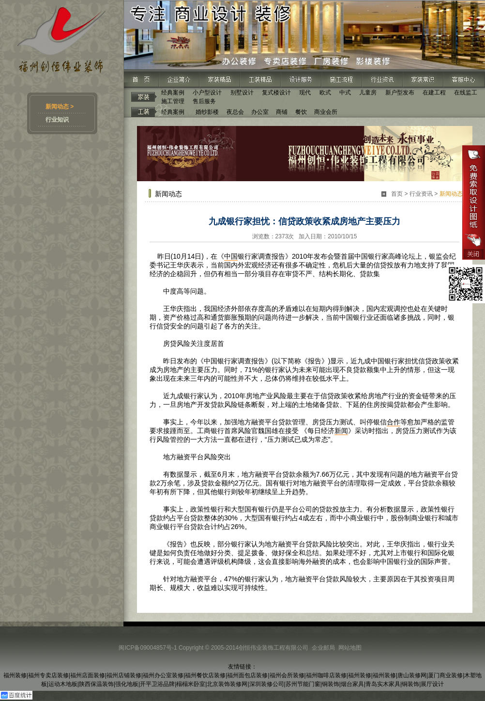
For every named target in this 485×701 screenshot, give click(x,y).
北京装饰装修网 (227, 684)
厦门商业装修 (445, 675)
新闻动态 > (59, 106)
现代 (305, 92)
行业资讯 (421, 193)
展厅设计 (432, 684)
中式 (345, 92)
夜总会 (235, 112)
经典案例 (172, 92)
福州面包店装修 (247, 675)
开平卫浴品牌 (157, 684)
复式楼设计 (276, 92)
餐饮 (301, 112)
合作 (393, 422)
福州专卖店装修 (48, 675)
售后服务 (204, 101)
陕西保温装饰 (96, 684)
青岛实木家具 (382, 684)
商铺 (282, 112)
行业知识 (57, 119)
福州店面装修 (87, 675)
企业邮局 (323, 647)
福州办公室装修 (163, 675)
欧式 (325, 92)
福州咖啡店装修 (326, 675)
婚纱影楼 (207, 112)
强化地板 (126, 684)
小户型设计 (207, 92)
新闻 (341, 431)
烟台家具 (352, 684)
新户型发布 (399, 92)
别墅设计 (242, 92)
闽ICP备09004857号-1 (148, 647)
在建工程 (434, 92)
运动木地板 (62, 684)
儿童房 (368, 92)
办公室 (260, 112)
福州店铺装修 (123, 675)
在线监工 (465, 92)
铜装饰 (330, 684)
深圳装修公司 (266, 684)
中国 (231, 256)
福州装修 (15, 675)
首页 (397, 193)
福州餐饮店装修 (205, 675)
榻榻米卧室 (190, 684)
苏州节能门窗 (303, 684)
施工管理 (172, 101)
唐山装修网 (411, 675)
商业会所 (325, 112)
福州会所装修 (287, 675)
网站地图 (350, 647)
